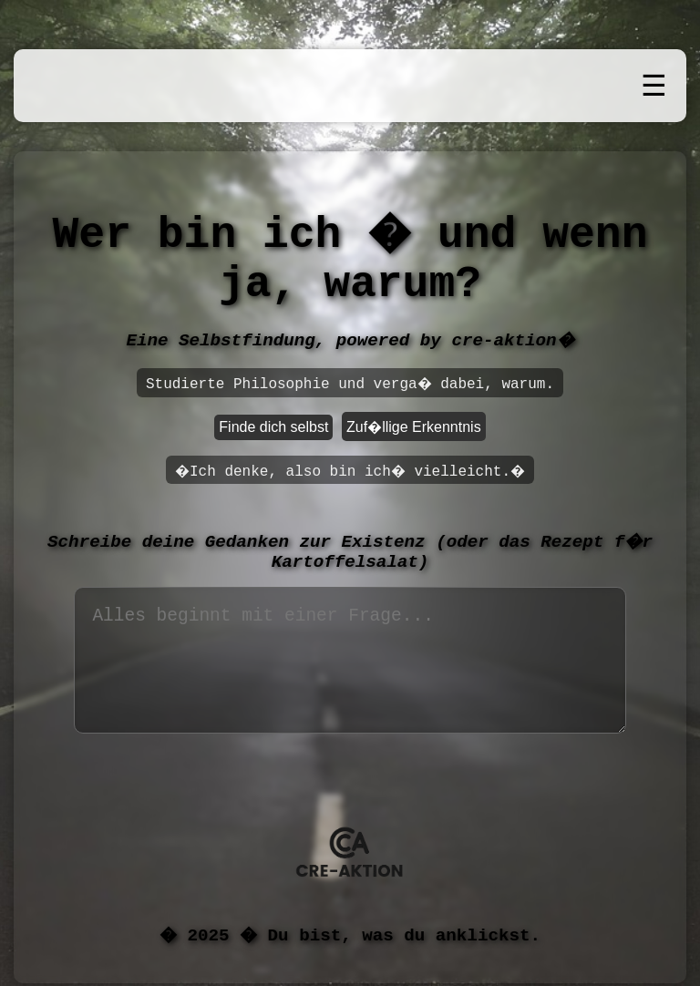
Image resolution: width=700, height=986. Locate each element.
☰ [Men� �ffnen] (654, 85)
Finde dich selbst (273, 427)
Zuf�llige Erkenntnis (413, 427)
